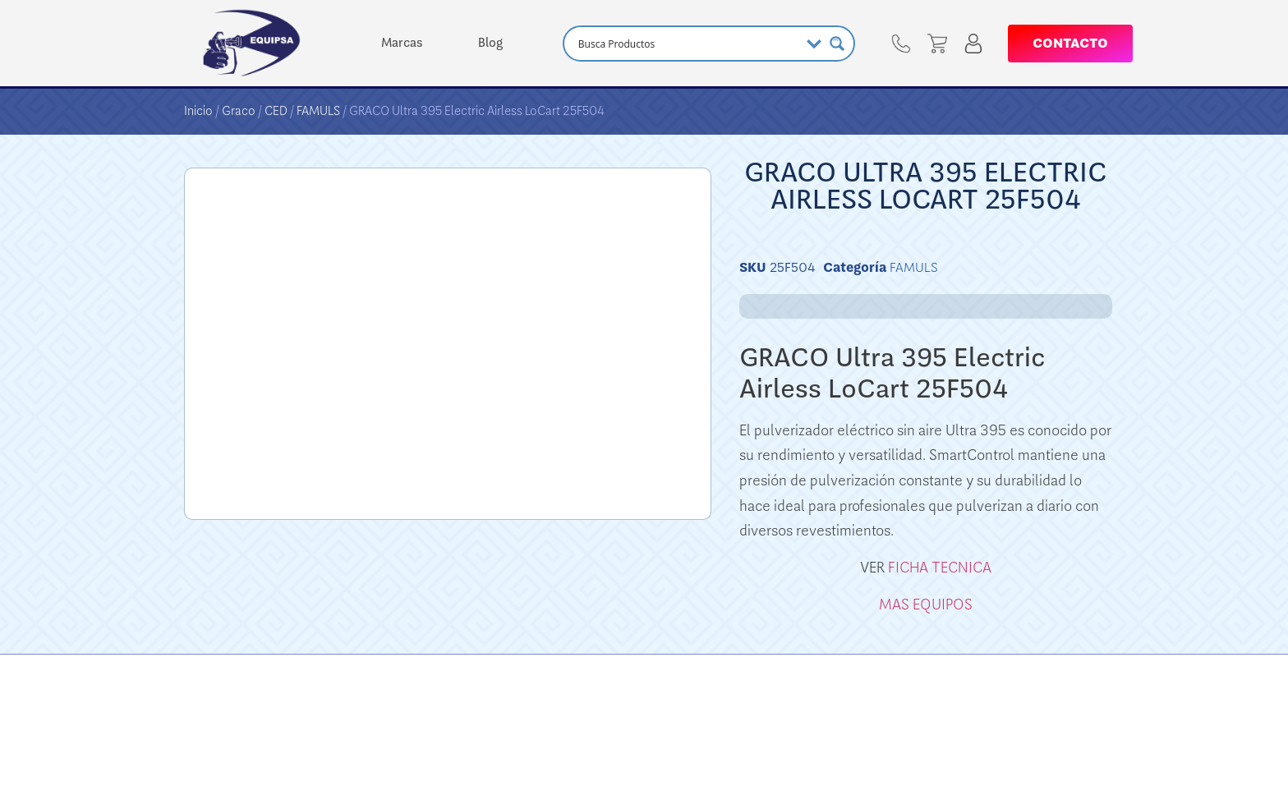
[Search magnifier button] (837, 43)
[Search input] (686, 43)
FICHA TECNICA (939, 567)
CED (276, 111)
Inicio (198, 111)
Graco (238, 111)
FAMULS (318, 111)
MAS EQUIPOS (926, 604)
